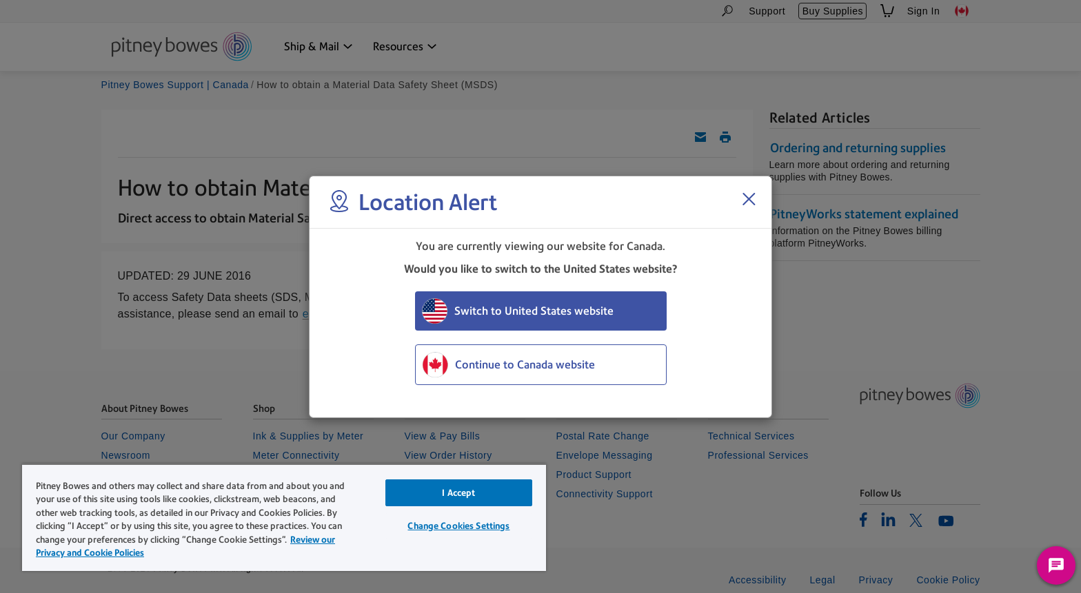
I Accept (458, 493)
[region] (284, 517)
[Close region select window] (748, 199)
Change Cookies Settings (458, 526)
